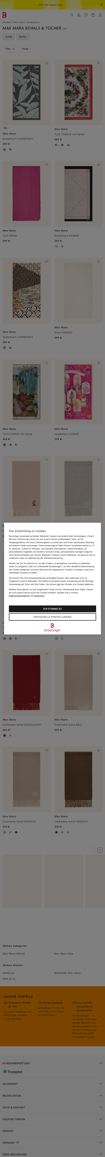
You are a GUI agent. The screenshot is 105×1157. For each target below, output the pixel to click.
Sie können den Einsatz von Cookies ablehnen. (70, 584)
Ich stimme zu (52, 608)
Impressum (39, 596)
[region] (52, 578)
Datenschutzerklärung (19, 596)
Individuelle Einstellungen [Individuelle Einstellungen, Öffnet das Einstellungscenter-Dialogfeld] (52, 617)
